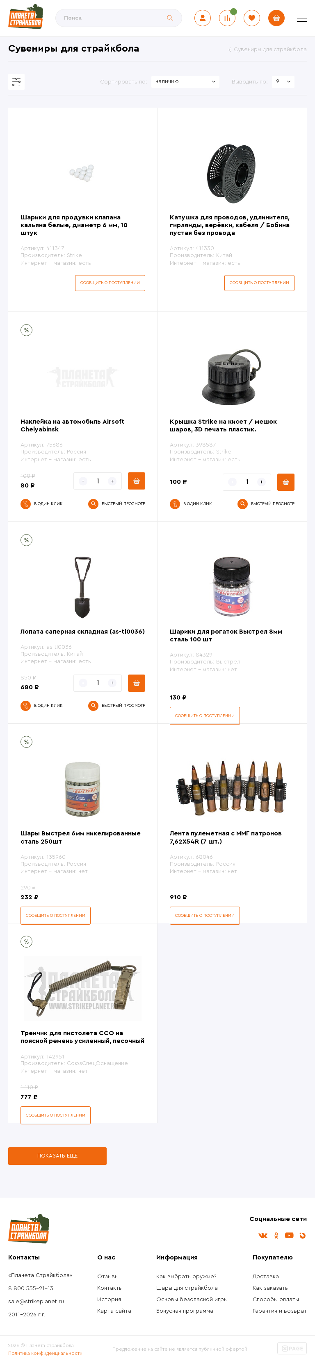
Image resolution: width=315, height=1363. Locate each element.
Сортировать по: (123, 82)
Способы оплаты (276, 1299)
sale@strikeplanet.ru (36, 1301)
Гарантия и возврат (280, 1311)
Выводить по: (250, 82)
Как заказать (270, 1288)
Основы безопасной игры (192, 1299)
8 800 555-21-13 (30, 1288)
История (109, 1299)
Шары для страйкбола (187, 1288)
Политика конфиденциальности (45, 1353)
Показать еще (57, 1155)
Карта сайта (114, 1311)
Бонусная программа (184, 1311)
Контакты (110, 1288)
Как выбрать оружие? (186, 1277)
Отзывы (108, 1277)
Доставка (266, 1277)
